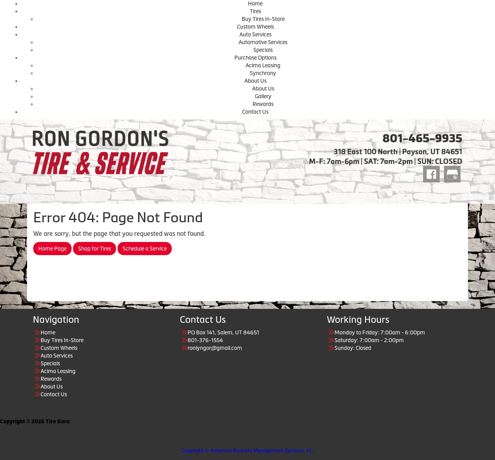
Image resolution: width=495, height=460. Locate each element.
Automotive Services (263, 42)
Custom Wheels (255, 27)
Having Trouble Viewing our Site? (39, 445)
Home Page (52, 248)
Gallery (263, 96)
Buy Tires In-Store (263, 19)
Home (255, 3)
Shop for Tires (94, 248)
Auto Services (255, 34)
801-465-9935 (422, 138)
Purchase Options (255, 58)
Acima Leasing (263, 65)
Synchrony (263, 73)
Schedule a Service (145, 248)
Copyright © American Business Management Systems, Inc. (247, 450)
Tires (255, 11)
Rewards (263, 104)
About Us (255, 81)
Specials (263, 50)
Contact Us (255, 112)
